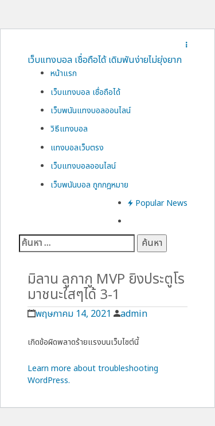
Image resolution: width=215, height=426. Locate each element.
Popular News (157, 203)
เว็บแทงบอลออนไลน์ (83, 166)
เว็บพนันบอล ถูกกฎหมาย (89, 185)
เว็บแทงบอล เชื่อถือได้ (85, 92)
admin (133, 314)
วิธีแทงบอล (69, 129)
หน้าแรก (63, 73)
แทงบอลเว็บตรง (77, 148)
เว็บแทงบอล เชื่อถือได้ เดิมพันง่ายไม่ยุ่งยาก (105, 60)
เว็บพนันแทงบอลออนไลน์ (90, 111)
